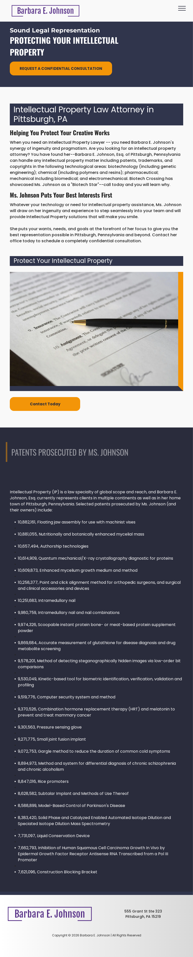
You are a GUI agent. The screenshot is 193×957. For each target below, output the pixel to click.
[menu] (181, 8)
